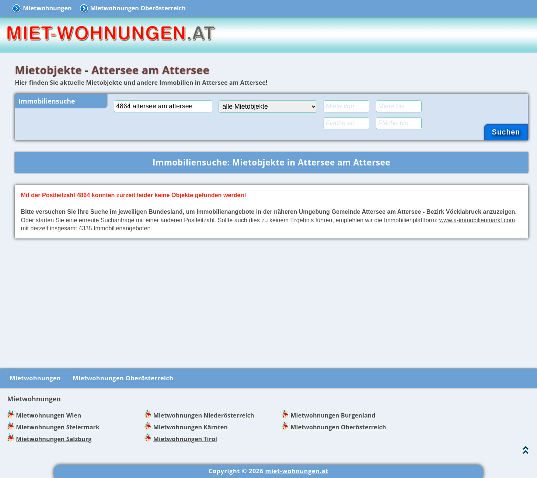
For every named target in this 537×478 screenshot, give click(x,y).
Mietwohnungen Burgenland (332, 415)
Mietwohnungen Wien (48, 415)
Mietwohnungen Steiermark (58, 427)
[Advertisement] (271, 301)
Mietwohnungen (47, 8)
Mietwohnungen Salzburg (53, 439)
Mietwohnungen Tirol (185, 439)
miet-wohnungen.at (296, 471)
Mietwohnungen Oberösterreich (138, 8)
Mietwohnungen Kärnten (190, 427)
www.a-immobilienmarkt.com (477, 220)
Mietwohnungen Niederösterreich (203, 415)
